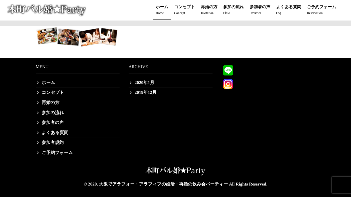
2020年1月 (144, 82)
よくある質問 (288, 10)
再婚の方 (209, 10)
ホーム (162, 10)
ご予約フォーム (321, 10)
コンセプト (184, 10)
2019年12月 (146, 92)
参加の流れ (233, 10)
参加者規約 (53, 142)
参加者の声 (260, 10)
